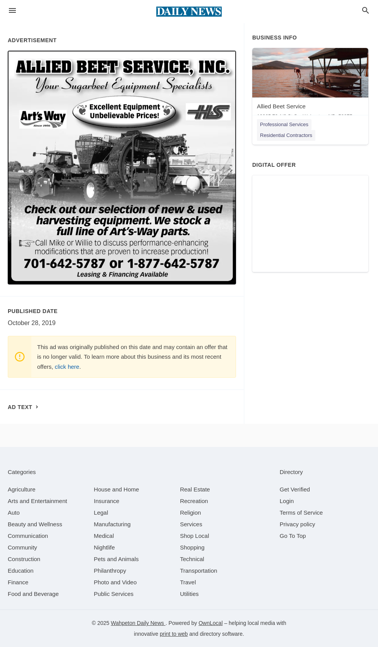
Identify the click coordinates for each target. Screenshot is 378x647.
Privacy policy (297, 524)
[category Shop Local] (194, 535)
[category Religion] (190, 512)
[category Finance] (18, 582)
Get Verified (295, 489)
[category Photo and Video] (115, 582)
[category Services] (191, 524)
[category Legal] (101, 512)
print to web (174, 634)
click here (67, 366)
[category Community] (22, 547)
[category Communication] (28, 535)
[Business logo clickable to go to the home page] (189, 12)
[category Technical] (192, 559)
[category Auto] (14, 512)
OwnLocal (210, 623)
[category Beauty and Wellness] (35, 524)
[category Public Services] (114, 594)
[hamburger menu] (12, 10)
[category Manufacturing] (112, 524)
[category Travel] (188, 582)
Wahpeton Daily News (138, 623)
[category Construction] (24, 559)
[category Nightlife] (104, 547)
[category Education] (21, 570)
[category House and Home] (116, 489)
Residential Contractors (286, 135)
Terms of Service (301, 512)
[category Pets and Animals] (116, 559)
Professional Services (284, 124)
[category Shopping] (192, 547)
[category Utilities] (189, 594)
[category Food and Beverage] (33, 594)
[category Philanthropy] (110, 570)
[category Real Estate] (195, 489)
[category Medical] (104, 535)
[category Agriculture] (22, 489)
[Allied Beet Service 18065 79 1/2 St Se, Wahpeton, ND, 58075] (310, 85)
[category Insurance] (107, 501)
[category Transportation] (198, 570)
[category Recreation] (194, 501)
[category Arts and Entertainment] (37, 501)
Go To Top (293, 535)
